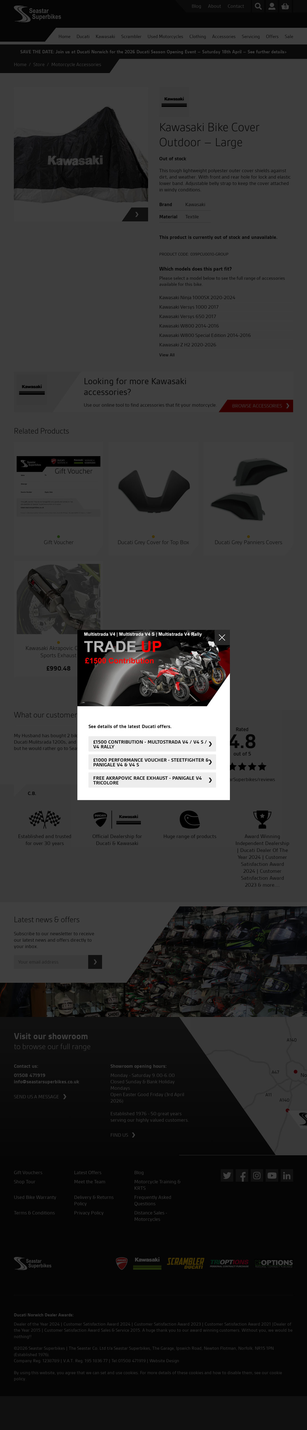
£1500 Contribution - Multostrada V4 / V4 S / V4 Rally (150, 743)
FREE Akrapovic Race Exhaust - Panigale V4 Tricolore (147, 780)
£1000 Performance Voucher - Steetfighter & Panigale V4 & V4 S (151, 762)
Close (222, 637)
